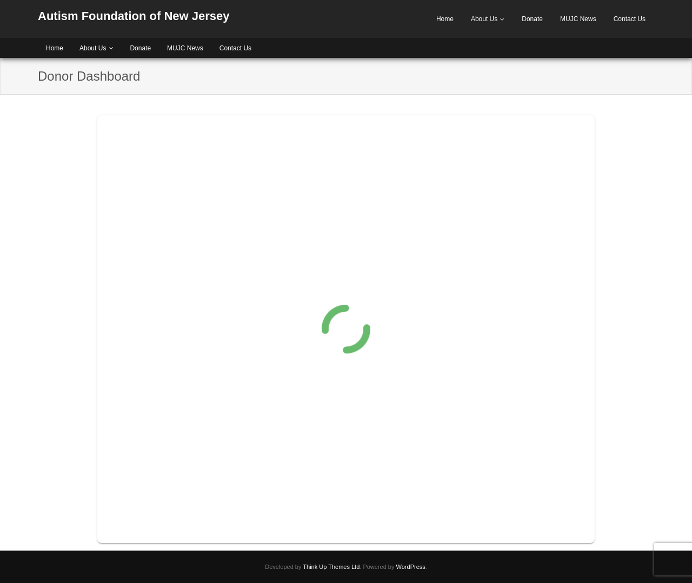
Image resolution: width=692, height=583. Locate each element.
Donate (532, 19)
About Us (484, 19)
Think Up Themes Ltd (331, 567)
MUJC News (578, 19)
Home (445, 19)
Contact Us (630, 19)
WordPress (410, 567)
